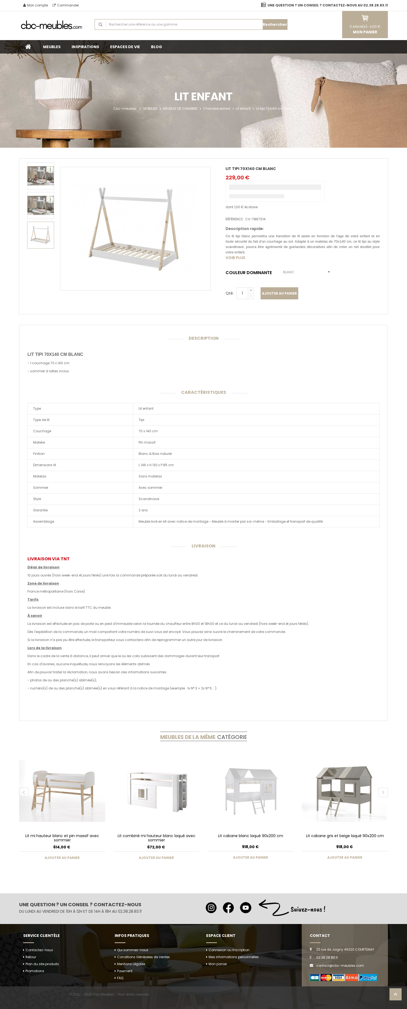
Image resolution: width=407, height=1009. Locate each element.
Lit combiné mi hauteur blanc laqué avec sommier (156, 837)
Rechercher (275, 24)
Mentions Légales (131, 964)
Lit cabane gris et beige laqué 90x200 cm (345, 835)
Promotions (35, 971)
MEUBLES (52, 46)
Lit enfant (243, 108)
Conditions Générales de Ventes (143, 957)
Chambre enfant (216, 108)
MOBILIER (150, 108)
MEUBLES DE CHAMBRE (180, 108)
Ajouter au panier (279, 293)
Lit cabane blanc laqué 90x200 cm (250, 835)
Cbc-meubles (124, 108)
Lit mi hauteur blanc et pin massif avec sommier (62, 837)
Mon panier (218, 964)
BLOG (156, 46)
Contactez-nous (39, 950)
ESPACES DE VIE (125, 46)
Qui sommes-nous (132, 950)
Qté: (230, 293)
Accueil (28, 47)
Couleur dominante (250, 272)
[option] (40, 175)
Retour (31, 957)
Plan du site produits (42, 964)
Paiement (124, 971)
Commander (65, 5)
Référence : (235, 219)
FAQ (120, 978)
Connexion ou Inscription (229, 950)
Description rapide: (245, 228)
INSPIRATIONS (85, 46)
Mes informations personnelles (234, 957)
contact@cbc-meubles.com (340, 965)
